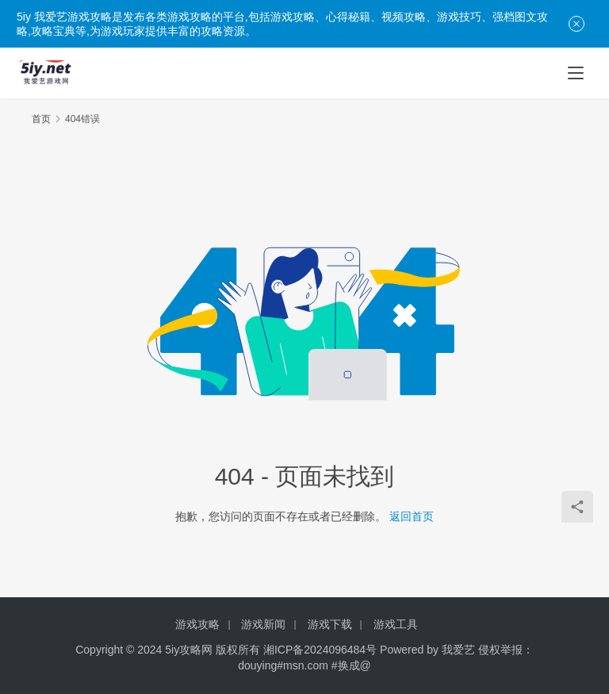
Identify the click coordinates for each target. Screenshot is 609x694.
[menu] (575, 73)
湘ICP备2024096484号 (320, 649)
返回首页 (411, 516)
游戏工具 (395, 624)
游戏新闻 (263, 624)
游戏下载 (330, 624)
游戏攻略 (197, 624)
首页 (41, 119)
